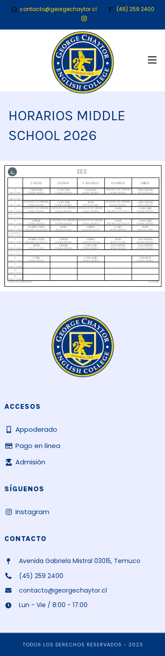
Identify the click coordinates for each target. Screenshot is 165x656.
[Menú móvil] (152, 60)
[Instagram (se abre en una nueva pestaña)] (83, 18)
